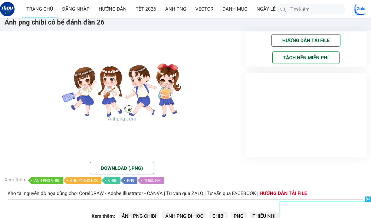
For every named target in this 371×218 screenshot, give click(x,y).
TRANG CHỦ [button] (39, 9)
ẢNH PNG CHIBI (47, 180)
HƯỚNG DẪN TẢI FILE (283, 193)
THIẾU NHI (152, 180)
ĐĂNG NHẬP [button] (76, 9)
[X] (368, 199)
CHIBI (112, 180)
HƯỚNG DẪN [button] (112, 9)
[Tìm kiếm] (283, 9)
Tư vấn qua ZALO (184, 193)
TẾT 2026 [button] (146, 9)
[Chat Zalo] (360, 9)
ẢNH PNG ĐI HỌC (84, 180)
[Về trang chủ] (7, 9)
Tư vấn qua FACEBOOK (231, 193)
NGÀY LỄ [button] (266, 9)
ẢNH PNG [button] (175, 9)
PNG (130, 180)
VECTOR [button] (204, 9)
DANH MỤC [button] (234, 9)
